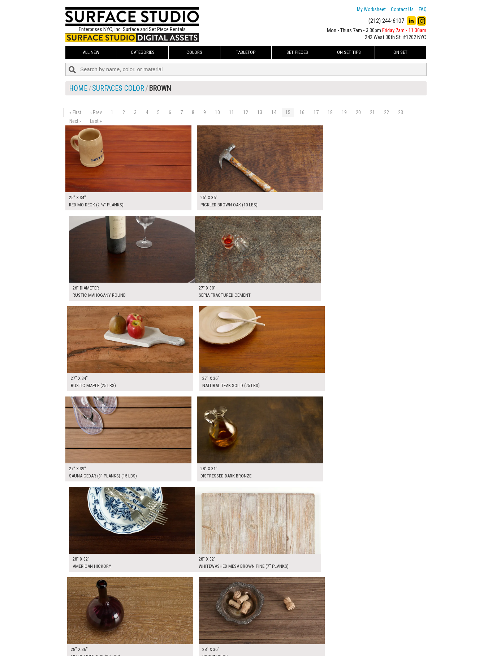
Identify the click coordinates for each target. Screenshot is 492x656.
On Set (400, 52)
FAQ (423, 9)
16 (302, 112)
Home (78, 88)
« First (75, 112)
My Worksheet (371, 9)
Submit (323, 635)
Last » (96, 121)
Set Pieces (297, 52)
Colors (194, 52)
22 (386, 112)
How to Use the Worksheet (218, 619)
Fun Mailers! (203, 644)
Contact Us (402, 9)
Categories (143, 52)
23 (400, 112)
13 (259, 112)
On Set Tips (349, 52)
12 (245, 112)
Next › (75, 121)
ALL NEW (91, 52)
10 (217, 112)
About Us (200, 627)
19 (344, 112)
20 (358, 112)
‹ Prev (96, 112)
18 (330, 112)
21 (372, 112)
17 (316, 112)
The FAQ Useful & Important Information (231, 636)
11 (231, 112)
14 (273, 112)
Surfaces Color (118, 88)
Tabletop (245, 52)
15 (287, 112)
